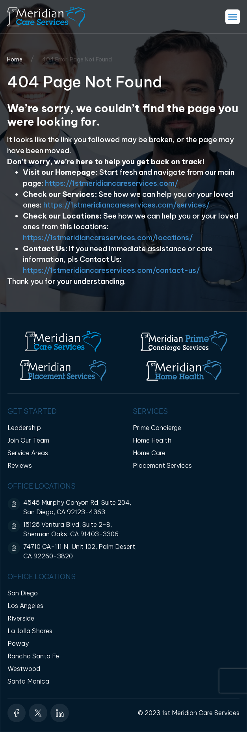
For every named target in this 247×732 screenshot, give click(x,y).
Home (14, 59)
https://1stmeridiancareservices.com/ (112, 183)
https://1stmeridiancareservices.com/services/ (127, 204)
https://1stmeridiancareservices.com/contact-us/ (112, 270)
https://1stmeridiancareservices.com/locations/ (108, 237)
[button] (232, 16)
